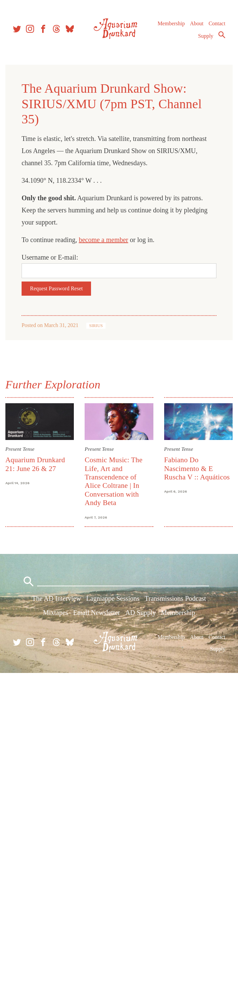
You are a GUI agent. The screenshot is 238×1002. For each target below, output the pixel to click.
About (196, 23)
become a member (103, 239)
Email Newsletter (96, 612)
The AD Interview (56, 598)
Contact (217, 23)
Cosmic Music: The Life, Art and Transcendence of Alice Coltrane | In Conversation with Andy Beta (113, 481)
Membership (171, 23)
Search (221, 34)
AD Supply (140, 612)
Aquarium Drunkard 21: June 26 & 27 (35, 464)
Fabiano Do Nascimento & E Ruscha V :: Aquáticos (197, 468)
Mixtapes (55, 612)
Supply (205, 36)
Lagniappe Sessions (113, 598)
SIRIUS (96, 325)
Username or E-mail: (50, 257)
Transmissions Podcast (175, 598)
